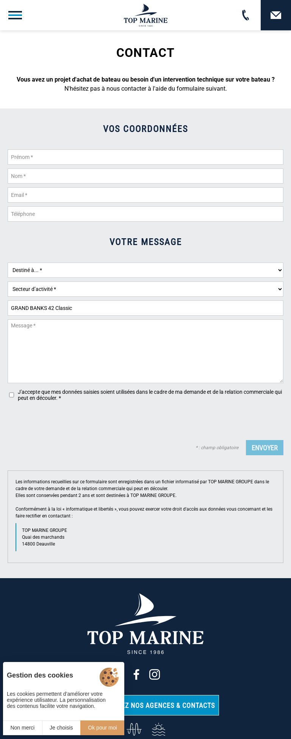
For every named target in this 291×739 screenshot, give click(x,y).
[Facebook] (136, 674)
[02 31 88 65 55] (245, 15)
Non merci (22, 728)
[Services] (158, 729)
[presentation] (225, 421)
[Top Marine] (145, 15)
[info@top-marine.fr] (133, 729)
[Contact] (276, 15)
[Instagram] (154, 674)
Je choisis (61, 728)
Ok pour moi (102, 728)
